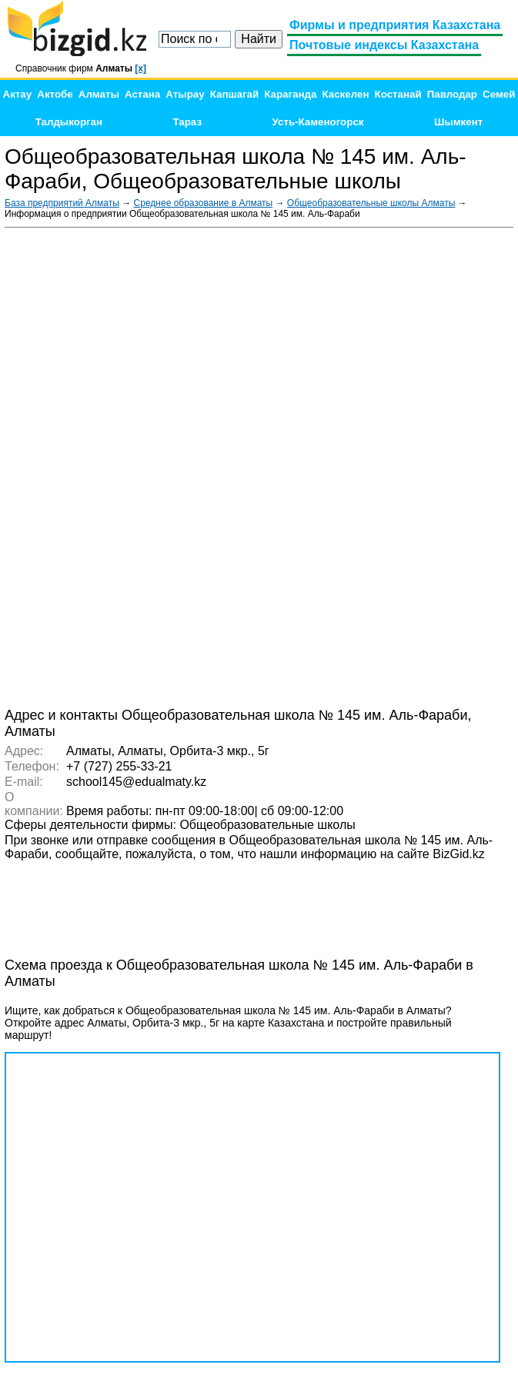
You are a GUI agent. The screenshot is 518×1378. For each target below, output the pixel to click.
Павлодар (452, 94)
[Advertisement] (397, 466)
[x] (140, 68)
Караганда (290, 94)
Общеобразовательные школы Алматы (371, 203)
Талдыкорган (68, 122)
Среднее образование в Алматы (203, 203)
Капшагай (234, 94)
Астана (142, 94)
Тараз (187, 122)
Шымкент (458, 122)
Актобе (54, 94)
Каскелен (345, 94)
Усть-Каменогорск (318, 122)
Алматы (99, 94)
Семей (499, 94)
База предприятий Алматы (62, 203)
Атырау (184, 94)
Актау (17, 94)
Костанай (398, 94)
